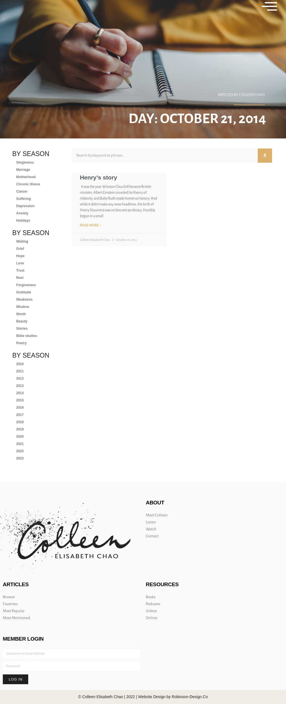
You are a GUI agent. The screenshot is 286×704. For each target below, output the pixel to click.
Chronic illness (28, 184)
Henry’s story (98, 177)
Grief (20, 249)
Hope (20, 256)
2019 (20, 429)
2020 (20, 437)
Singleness (25, 162)
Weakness (24, 299)
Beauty (21, 321)
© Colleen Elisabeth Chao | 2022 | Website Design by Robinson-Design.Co (143, 697)
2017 (20, 415)
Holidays (23, 220)
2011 (20, 371)
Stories (22, 329)
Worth (21, 314)
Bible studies (26, 336)
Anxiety (22, 213)
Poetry (21, 343)
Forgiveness (26, 285)
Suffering (23, 199)
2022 (20, 451)
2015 (20, 400)
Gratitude (23, 292)
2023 (20, 458)
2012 (20, 378)
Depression (25, 206)
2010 (20, 364)
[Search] (265, 156)
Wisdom (22, 307)
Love (20, 263)
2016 (20, 408)
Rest (19, 278)
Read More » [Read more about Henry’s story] (90, 225)
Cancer (22, 191)
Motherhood (25, 177)
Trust (20, 270)
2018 (20, 422)
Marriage (23, 170)
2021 (20, 444)
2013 (20, 386)
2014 (20, 393)
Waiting (22, 241)
